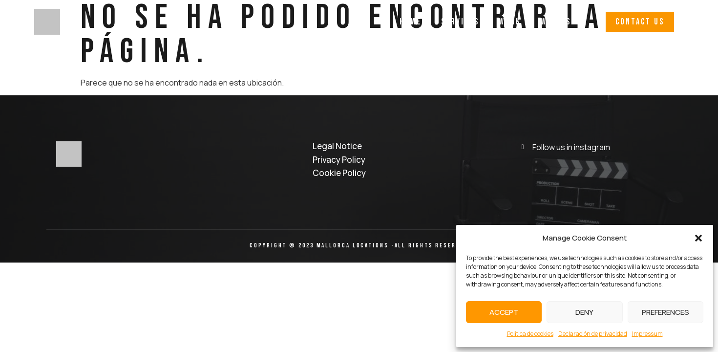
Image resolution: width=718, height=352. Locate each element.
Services (460, 22)
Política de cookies (530, 334)
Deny (584, 312)
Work (510, 22)
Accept (504, 312)
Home (411, 22)
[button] (698, 238)
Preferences (665, 312)
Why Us (556, 22)
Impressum (647, 334)
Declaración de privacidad (592, 334)
